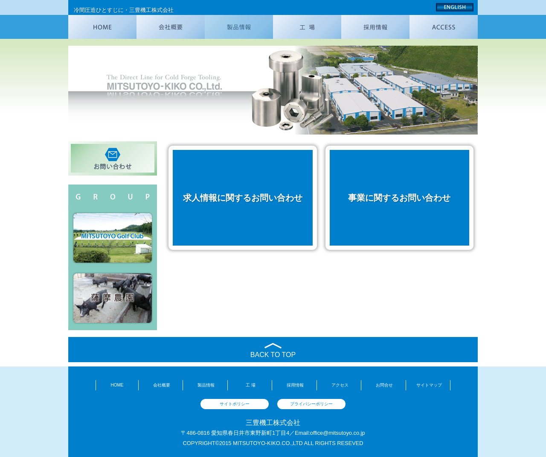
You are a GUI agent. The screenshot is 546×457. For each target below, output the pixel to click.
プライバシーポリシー (311, 403)
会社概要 (161, 385)
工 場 (251, 385)
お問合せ (384, 385)
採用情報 (295, 385)
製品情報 (206, 385)
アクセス (340, 385)
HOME (116, 385)
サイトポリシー (235, 403)
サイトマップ (429, 385)
